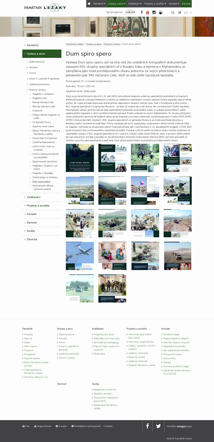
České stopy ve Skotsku (44, 177)
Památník (99, 3)
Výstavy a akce (116, 3)
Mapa (27, 342)
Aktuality (28, 334)
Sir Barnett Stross (40, 122)
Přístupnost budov (172, 354)
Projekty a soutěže (155, 3)
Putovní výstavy (112, 44)
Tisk (25, 426)
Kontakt (174, 3)
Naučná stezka (32, 358)
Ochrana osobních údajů (176, 366)
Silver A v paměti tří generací (43, 78)
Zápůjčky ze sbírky (103, 393)
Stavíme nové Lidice (42, 126)
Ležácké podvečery (38, 84)
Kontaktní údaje (171, 334)
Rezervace (99, 353)
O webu (61, 426)
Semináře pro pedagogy (106, 342)
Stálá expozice (36, 61)
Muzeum (29, 350)
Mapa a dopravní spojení (175, 338)
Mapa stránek (42, 426)
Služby (30, 231)
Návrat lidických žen (42, 102)
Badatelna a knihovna (105, 389)
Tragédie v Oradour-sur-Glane (44, 167)
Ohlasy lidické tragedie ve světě (45, 116)
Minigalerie (29, 354)
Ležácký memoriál (138, 353)
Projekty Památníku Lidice (141, 365)
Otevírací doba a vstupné (176, 342)
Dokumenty (169, 358)
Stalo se (28, 338)
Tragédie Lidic (38, 98)
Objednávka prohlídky (174, 346)
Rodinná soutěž (136, 357)
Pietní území (30, 346)
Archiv (31, 73)
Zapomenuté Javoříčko (43, 161)
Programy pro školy (104, 334)
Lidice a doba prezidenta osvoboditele (44, 155)
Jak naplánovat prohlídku (176, 350)
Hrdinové (36, 110)
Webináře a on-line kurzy (107, 338)
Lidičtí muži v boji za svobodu (42, 148)
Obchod (31, 239)
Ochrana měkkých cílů (36, 377)
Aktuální (32, 67)
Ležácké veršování (138, 361)
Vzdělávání (135, 3)
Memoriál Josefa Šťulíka (140, 341)
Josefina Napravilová (42, 142)
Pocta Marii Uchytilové (43, 138)
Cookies (108, 426)
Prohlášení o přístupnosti (86, 426)
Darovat (186, 3)
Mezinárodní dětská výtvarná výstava (41, 187)
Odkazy (167, 362)
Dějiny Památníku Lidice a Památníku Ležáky (45, 132)
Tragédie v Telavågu (41, 173)
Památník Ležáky (75, 44)
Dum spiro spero (40, 181)
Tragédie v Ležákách (42, 94)
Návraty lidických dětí (42, 106)
